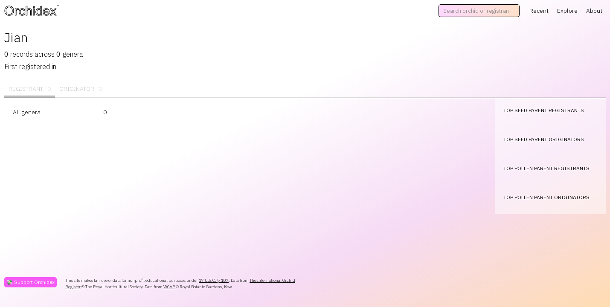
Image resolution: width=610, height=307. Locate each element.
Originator (80, 88)
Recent (539, 10)
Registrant (30, 88)
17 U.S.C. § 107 (214, 280)
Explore (567, 10)
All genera (27, 112)
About (594, 10)
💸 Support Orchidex (30, 282)
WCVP (169, 287)
